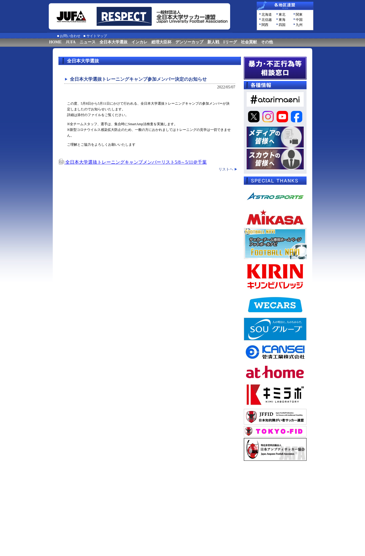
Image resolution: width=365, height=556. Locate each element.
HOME (55, 42)
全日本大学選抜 (113, 42)
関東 (299, 15)
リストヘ (225, 169)
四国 (282, 25)
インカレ (139, 42)
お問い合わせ (70, 36)
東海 (282, 20)
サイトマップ (96, 36)
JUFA (71, 42)
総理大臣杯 (161, 42)
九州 (299, 25)
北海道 (266, 15)
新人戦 (213, 42)
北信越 (266, 20)
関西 (264, 25)
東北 (282, 15)
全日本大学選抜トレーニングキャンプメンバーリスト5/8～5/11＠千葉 (132, 162)
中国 (299, 20)
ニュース (88, 42)
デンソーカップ (189, 42)
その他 (267, 42)
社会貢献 (249, 42)
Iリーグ (230, 42)
